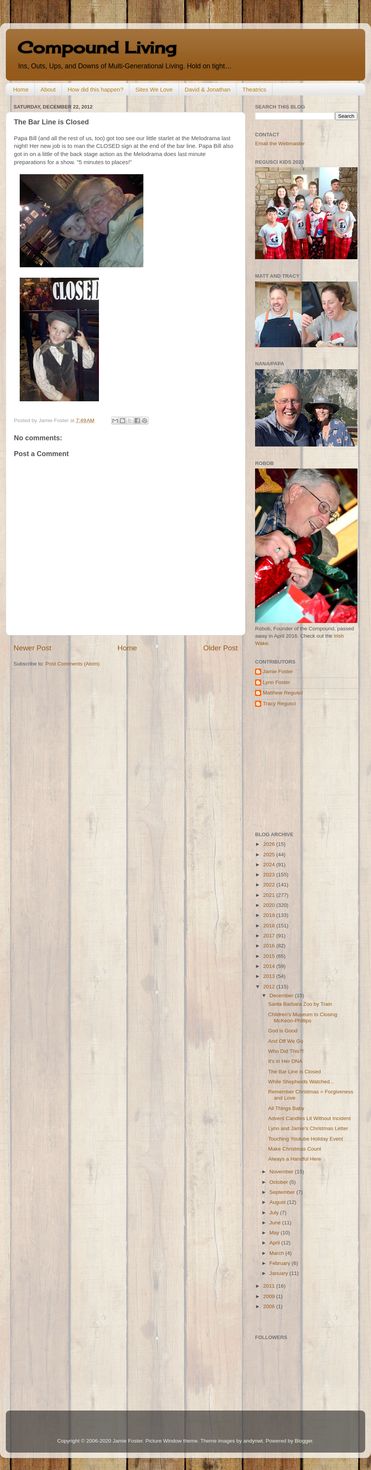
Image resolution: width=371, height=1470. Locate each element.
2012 (269, 987)
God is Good (283, 1031)
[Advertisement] (303, 769)
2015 (269, 956)
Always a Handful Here (294, 1159)
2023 (269, 875)
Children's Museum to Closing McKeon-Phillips (302, 1018)
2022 (269, 885)
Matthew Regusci (283, 693)
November (282, 1172)
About (48, 89)
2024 (269, 864)
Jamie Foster (278, 671)
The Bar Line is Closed (294, 1071)
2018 (269, 926)
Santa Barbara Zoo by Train (300, 1004)
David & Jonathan (207, 89)
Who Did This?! (286, 1051)
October (279, 1182)
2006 (269, 1306)
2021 (269, 895)
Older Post (220, 648)
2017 (269, 936)
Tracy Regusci (279, 703)
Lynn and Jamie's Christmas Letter (308, 1128)
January (279, 1273)
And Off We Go (285, 1041)
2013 (269, 976)
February (280, 1263)
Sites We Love (153, 89)
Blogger (303, 1441)
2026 (269, 844)
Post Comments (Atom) (73, 664)
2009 (269, 1296)
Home (21, 89)
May (275, 1233)
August (278, 1202)
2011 (269, 1286)
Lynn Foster (276, 682)
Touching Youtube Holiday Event (305, 1139)
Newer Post (32, 648)
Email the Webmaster (280, 143)
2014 (269, 966)
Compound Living (96, 47)
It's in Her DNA (285, 1061)
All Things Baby (286, 1108)
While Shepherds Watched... (301, 1082)
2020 (269, 905)
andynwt (253, 1441)
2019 (269, 915)
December (282, 995)
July (274, 1212)
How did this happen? (95, 89)
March (277, 1253)
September (282, 1192)
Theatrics (254, 89)
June (275, 1223)
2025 (269, 854)
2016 (269, 946)
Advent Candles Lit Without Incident (309, 1118)
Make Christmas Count (294, 1149)
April (275, 1243)
